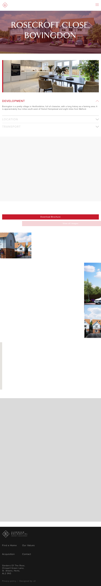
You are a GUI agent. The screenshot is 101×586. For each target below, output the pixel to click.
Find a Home (9, 545)
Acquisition (8, 554)
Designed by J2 (27, 581)
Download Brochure (50, 216)
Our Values (28, 545)
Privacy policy (9, 581)
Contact (26, 554)
